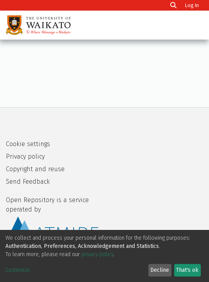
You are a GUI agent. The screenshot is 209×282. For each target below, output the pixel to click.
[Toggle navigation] (192, 25)
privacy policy (97, 254)
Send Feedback (28, 181)
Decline (159, 270)
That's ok (187, 270)
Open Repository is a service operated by (52, 219)
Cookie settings (28, 144)
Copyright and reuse (35, 169)
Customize (17, 270)
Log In (192, 5)
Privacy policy (25, 156)
